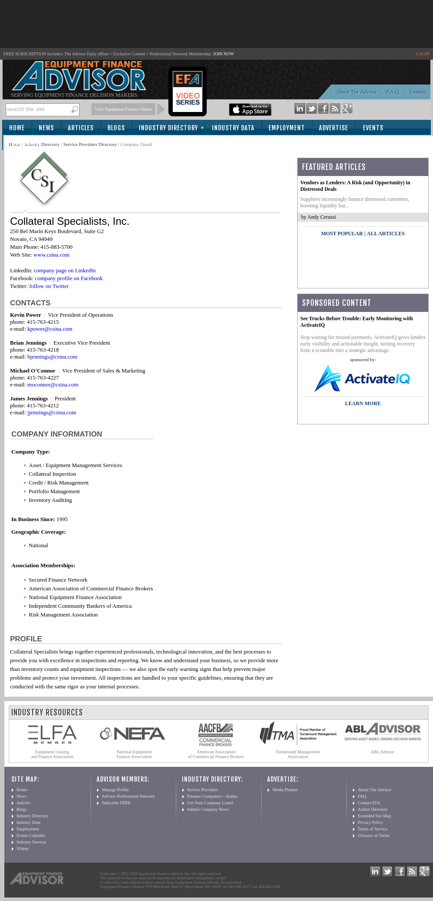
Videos (23, 848)
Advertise (333, 128)
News (46, 128)
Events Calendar (31, 835)
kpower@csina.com (49, 328)
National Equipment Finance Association (134, 754)
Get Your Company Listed (210, 802)
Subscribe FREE (116, 802)
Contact (418, 92)
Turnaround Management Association (298, 754)
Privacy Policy (370, 822)
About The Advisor (356, 92)
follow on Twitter (49, 286)
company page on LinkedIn (65, 270)
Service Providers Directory (90, 144)
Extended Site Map (374, 815)
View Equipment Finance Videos (123, 109)
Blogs (116, 128)
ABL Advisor (382, 751)
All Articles (386, 233)
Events (373, 128)
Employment (287, 128)
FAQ (362, 796)
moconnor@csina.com (52, 384)
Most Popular (342, 233)
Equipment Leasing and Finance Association (52, 754)
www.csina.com (52, 254)
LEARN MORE (363, 403)
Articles (81, 128)
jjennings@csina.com (51, 412)
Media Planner (285, 789)
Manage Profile (115, 789)
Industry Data (233, 128)
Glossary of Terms (374, 835)
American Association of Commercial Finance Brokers (216, 754)
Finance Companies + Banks (212, 796)
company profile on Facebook (69, 278)
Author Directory (373, 809)
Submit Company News (208, 809)
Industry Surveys (31, 842)
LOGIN (423, 53)
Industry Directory (168, 128)
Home (17, 128)
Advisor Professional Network (128, 796)
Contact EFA (369, 802)
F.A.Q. (393, 92)
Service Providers (202, 789)
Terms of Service (372, 828)
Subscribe (27, 143)
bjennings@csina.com (52, 356)
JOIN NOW (223, 53)
